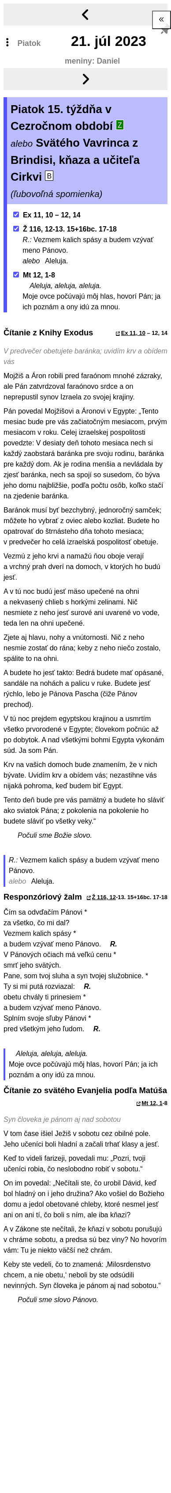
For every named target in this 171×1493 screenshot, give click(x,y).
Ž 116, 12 (104, 897)
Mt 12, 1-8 (34, 275)
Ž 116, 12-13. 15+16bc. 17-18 (65, 229)
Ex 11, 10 (133, 333)
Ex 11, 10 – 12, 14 (47, 215)
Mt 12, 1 (151, 1103)
